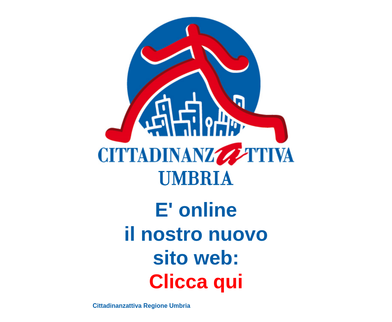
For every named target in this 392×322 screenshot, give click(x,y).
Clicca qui (196, 281)
